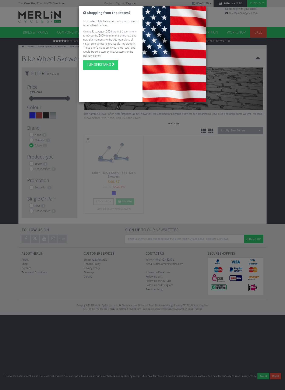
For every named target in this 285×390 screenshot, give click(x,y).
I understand (101, 62)
